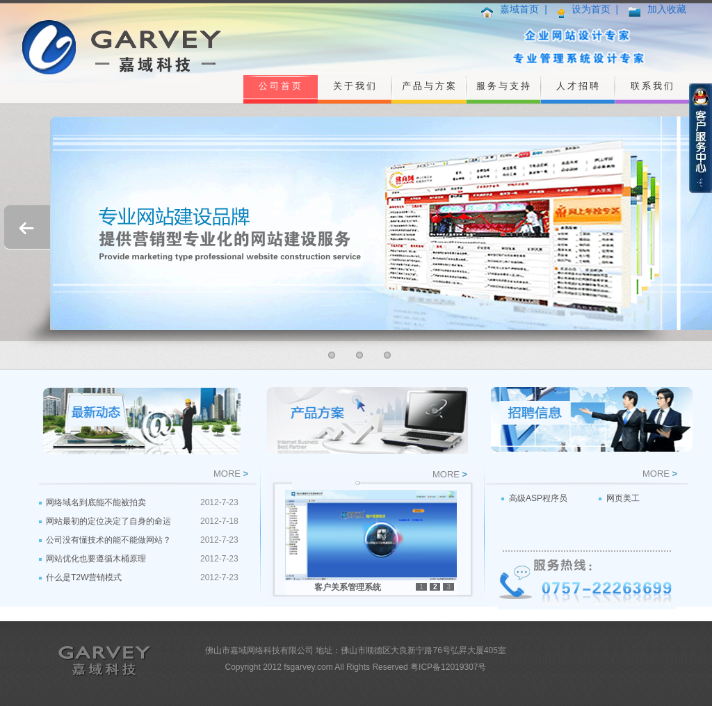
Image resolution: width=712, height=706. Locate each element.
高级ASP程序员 (538, 498)
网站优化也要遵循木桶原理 (96, 559)
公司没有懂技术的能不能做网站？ (108, 540)
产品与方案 (430, 86)
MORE (227, 473)
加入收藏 (666, 9)
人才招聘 (578, 86)
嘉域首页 (519, 9)
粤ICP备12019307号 (448, 667)
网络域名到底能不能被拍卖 (96, 502)
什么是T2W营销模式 (84, 577)
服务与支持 (504, 86)
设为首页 (591, 9)
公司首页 (281, 86)
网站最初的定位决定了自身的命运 (108, 521)
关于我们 (355, 86)
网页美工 (623, 498)
